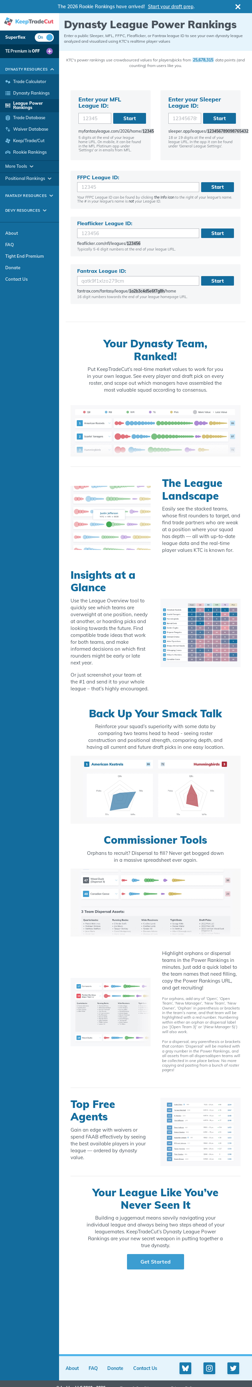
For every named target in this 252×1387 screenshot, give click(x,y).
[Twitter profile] (233, 1368)
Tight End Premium (24, 256)
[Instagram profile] (209, 1368)
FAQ (9, 244)
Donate (12, 267)
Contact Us (16, 279)
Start (129, 118)
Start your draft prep (171, 7)
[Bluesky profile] (185, 1368)
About (11, 233)
